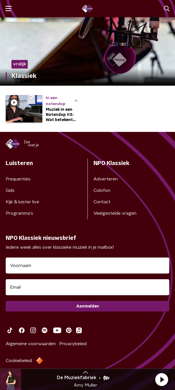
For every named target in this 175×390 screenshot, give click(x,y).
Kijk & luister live (22, 202)
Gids (10, 190)
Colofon (102, 190)
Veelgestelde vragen (115, 213)
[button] (161, 379)
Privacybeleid (73, 343)
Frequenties (18, 179)
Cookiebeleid (19, 360)
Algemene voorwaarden (31, 343)
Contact (102, 202)
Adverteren (106, 179)
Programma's (19, 213)
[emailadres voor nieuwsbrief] (87, 287)
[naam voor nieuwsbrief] (87, 266)
